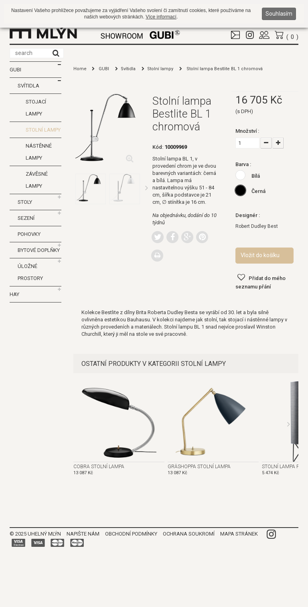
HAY (14, 294)
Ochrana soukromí (189, 534)
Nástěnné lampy (39, 152)
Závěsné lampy (37, 180)
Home (80, 68)
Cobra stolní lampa (98, 466)
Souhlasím (278, 13)
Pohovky (29, 234)
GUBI (15, 70)
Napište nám (83, 534)
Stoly (25, 202)
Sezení (26, 218)
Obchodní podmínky (131, 534)
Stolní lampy (43, 130)
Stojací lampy (36, 108)
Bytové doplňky (39, 250)
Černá (258, 191)
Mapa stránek (239, 534)
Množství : (247, 131)
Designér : (248, 215)
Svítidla (28, 86)
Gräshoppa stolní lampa (199, 466)
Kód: (157, 147)
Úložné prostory (30, 272)
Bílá (255, 176)
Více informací (161, 17)
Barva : (243, 164)
